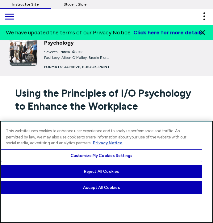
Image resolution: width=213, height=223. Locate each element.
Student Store (75, 4)
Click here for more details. (168, 32)
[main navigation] (9, 17)
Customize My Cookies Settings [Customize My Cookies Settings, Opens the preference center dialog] (102, 155)
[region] (106, 172)
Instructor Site (25, 4)
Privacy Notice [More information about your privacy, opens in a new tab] (108, 143)
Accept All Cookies (101, 187)
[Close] (202, 32)
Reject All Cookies (101, 171)
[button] (204, 16)
